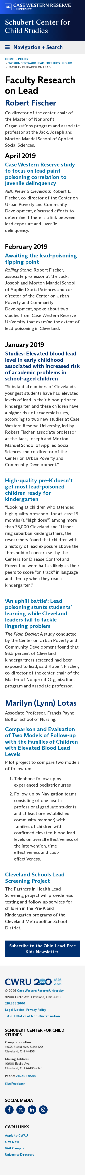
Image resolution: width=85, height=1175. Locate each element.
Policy (23, 59)
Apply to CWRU (16, 1135)
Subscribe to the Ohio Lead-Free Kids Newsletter (42, 949)
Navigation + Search (32, 48)
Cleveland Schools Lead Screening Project (35, 877)
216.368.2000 (15, 1003)
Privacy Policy (36, 1010)
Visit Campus (14, 1148)
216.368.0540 (26, 1076)
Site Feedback (15, 1084)
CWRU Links (17, 1127)
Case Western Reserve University (40, 991)
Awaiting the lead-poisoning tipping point (41, 258)
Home (9, 59)
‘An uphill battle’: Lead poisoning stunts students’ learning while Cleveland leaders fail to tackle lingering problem (38, 613)
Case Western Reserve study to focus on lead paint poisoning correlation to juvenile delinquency (40, 174)
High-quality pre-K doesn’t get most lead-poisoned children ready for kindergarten (39, 490)
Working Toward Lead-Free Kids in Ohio (40, 63)
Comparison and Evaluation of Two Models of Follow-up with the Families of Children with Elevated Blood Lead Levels (41, 742)
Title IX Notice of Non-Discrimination (32, 1016)
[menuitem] (42, 1135)
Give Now (12, 1142)
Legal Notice (14, 1010)
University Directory (19, 1154)
